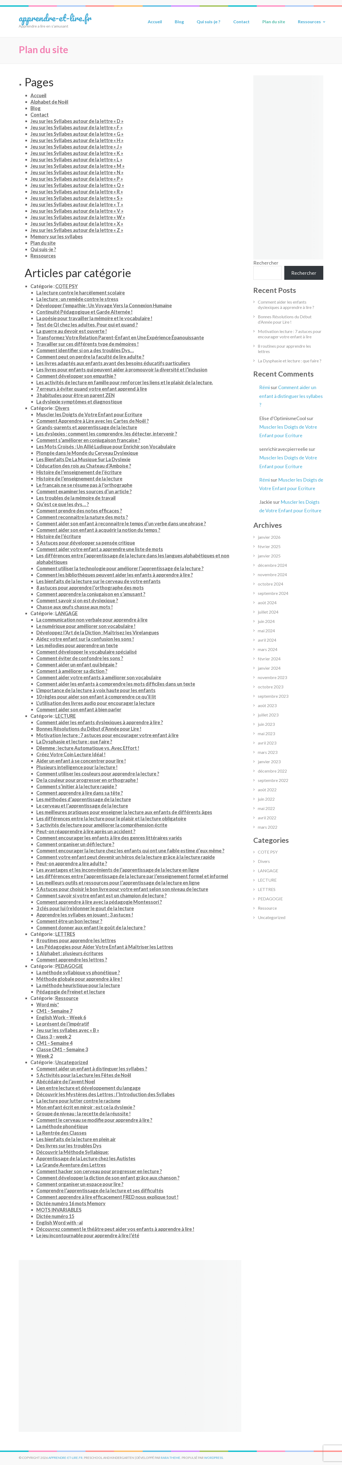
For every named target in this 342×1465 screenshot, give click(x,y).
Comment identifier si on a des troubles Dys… (85, 350)
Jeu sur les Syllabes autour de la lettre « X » (76, 224)
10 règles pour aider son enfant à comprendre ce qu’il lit (96, 697)
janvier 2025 (269, 555)
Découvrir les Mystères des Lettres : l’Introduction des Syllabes (105, 1094)
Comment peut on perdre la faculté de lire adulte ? (90, 357)
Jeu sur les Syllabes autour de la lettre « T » (76, 204)
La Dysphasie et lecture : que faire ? (74, 742)
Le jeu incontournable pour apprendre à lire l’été (87, 1235)
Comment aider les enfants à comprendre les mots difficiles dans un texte (115, 684)
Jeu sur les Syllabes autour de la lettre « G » (76, 134)
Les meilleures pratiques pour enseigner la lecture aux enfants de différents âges (124, 812)
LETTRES (65, 934)
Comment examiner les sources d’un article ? (84, 491)
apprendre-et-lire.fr (55, 17)
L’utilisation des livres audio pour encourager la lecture (95, 703)
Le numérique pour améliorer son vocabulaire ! (85, 626)
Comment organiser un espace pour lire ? (79, 1184)
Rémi (264, 387)
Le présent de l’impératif (62, 1024)
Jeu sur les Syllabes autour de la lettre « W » (77, 217)
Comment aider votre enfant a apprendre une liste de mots (99, 549)
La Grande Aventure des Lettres (71, 1165)
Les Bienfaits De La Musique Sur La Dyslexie (83, 459)
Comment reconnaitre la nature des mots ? (82, 517)
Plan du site (273, 21)
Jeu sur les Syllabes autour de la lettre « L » (76, 159)
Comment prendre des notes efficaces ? (79, 511)
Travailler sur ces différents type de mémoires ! (87, 344)
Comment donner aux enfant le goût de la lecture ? (91, 928)
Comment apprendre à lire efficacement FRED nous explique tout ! (107, 1197)
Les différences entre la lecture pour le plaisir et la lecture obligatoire (111, 818)
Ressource (66, 998)
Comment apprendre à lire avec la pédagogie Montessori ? (99, 902)
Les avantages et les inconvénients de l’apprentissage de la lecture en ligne (117, 870)
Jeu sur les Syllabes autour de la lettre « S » (76, 198)
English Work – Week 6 (61, 1017)
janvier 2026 (269, 537)
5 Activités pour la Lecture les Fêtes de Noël (83, 1075)
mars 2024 (267, 649)
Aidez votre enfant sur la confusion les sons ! (85, 639)
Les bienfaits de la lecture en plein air (76, 1139)
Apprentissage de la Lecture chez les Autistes (85, 1158)
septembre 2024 (273, 593)
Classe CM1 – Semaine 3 (62, 1049)
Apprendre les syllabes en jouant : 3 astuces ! (84, 915)
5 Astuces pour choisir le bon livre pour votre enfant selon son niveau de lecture (122, 889)
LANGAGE (66, 613)
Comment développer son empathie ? (76, 376)
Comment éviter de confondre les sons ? (79, 658)
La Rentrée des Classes (61, 1133)
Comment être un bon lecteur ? (69, 921)
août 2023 (267, 705)
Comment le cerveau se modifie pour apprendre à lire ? (94, 1120)
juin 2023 (266, 724)
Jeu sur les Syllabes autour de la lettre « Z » (76, 230)
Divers (62, 408)
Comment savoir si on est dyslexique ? (77, 600)
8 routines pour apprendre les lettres (76, 940)
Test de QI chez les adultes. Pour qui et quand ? (87, 325)
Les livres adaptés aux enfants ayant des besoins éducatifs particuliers (113, 363)
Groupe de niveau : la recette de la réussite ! (83, 1114)
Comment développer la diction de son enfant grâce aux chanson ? (108, 1178)
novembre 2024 (272, 574)
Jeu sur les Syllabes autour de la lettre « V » (76, 211)
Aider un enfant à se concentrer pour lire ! (81, 761)
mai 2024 (266, 630)
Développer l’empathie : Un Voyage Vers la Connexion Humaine (104, 305)
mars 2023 (267, 752)
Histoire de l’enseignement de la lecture (79, 479)
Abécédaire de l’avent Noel (65, 1081)
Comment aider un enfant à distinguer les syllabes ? (91, 1069)
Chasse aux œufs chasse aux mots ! (74, 607)
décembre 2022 (272, 770)
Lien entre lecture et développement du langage (88, 1088)
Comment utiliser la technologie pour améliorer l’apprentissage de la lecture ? (120, 568)
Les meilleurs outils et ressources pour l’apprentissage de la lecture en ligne (118, 883)
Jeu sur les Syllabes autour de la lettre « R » (76, 192)
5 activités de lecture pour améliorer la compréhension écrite (101, 825)
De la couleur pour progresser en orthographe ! (87, 780)
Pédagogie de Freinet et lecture (70, 992)
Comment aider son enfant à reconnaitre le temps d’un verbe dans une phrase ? (121, 523)
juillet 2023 (268, 714)
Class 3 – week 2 (53, 1037)
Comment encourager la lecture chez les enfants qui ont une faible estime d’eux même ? (130, 851)
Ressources (309, 21)
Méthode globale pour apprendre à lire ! (79, 979)
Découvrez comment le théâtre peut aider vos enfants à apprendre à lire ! (115, 1229)
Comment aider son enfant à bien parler (78, 709)
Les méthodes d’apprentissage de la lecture (83, 799)
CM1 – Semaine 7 (54, 1011)
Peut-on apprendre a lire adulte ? (71, 863)
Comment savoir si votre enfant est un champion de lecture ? (101, 895)
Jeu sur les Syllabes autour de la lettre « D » (76, 121)
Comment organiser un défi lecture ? (75, 844)
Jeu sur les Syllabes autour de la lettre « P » (76, 179)
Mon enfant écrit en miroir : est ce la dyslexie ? (85, 1107)
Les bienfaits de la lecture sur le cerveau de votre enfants (98, 581)
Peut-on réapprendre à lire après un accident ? (85, 831)
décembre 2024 (272, 565)
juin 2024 (266, 621)
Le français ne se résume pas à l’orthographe (84, 485)
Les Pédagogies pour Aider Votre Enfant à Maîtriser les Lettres (104, 947)
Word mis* (47, 1004)
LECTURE (65, 716)
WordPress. (214, 1458)
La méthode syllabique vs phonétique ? (78, 972)
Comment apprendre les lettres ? (71, 960)
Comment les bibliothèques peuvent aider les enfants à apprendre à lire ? (114, 575)
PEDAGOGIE (69, 966)
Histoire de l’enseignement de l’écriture (79, 472)
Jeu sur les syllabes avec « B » (67, 1030)
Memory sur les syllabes (56, 236)
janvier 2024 (269, 668)
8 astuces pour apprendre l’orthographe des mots (90, 588)
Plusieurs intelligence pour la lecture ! (77, 767)
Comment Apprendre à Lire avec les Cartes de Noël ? (92, 421)
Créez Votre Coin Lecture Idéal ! (71, 754)
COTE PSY (66, 286)
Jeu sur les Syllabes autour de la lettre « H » (76, 140)
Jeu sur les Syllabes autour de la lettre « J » (76, 147)
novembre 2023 (272, 677)
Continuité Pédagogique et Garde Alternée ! (84, 312)
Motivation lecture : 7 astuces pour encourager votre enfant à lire (107, 735)
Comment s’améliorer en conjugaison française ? (88, 440)
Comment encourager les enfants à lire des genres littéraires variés (109, 838)
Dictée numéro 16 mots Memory (71, 1203)
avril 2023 (267, 742)
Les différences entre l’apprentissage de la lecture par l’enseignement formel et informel (132, 876)
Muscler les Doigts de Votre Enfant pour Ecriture (89, 414)
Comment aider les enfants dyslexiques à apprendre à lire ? (99, 722)
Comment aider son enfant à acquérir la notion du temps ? (98, 530)
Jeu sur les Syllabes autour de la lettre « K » (76, 153)
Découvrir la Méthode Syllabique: (72, 1152)
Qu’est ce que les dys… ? (62, 504)
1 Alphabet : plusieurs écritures (69, 953)
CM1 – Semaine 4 (54, 1043)
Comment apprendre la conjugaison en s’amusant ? (90, 594)
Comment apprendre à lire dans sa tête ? (79, 793)
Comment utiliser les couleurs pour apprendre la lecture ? (97, 774)
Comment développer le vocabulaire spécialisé (86, 652)
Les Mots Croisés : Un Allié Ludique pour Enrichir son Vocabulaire (106, 446)
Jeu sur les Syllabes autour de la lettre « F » (76, 127)
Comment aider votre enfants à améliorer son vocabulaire (98, 677)
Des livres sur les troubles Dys (69, 1146)
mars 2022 (267, 827)
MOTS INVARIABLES (58, 1210)
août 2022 (267, 789)
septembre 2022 (273, 780)
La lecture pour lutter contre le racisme (78, 1101)
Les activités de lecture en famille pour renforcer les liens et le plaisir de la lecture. (124, 382)
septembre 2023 (273, 696)
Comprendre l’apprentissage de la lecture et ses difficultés (100, 1190)
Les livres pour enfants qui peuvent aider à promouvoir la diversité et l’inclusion (121, 370)
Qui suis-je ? (208, 21)
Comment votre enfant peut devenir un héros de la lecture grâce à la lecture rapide (125, 857)
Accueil (155, 21)
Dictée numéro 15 (55, 1216)
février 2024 (269, 658)
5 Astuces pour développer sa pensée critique (85, 543)
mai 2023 (266, 733)
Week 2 (44, 1056)
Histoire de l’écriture (58, 536)
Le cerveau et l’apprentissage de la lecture (82, 806)
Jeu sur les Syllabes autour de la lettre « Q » (77, 185)
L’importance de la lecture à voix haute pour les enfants (96, 690)
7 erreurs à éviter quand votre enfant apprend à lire (91, 389)
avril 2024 (267, 639)
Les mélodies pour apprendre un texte (77, 645)
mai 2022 (266, 808)
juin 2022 (266, 798)
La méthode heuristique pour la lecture (78, 985)
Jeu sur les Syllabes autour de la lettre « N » (76, 172)
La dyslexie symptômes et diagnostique (79, 402)
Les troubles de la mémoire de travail (76, 498)
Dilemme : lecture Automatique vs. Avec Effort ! (87, 748)
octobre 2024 (270, 583)
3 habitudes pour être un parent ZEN (75, 395)
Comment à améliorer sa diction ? (71, 671)
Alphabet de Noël (49, 102)
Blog (179, 21)
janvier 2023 (269, 761)
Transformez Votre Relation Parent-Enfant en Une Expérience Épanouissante (120, 337)
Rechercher (265, 263)
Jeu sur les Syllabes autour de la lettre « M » (77, 166)
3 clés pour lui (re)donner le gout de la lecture (85, 908)
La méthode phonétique (62, 1126)
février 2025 (269, 546)
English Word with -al (59, 1223)
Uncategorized (71, 1062)
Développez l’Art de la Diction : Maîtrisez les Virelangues (97, 632)
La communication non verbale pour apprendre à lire (91, 620)
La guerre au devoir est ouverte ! (71, 331)
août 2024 (267, 602)
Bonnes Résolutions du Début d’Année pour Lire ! (88, 729)
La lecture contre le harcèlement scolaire (80, 293)
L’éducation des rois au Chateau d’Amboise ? (83, 466)
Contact (241, 21)
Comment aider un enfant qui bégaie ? (76, 665)
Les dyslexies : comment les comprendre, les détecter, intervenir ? (106, 434)
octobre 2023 (270, 686)
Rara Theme (170, 1458)
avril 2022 (267, 817)
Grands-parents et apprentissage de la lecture (86, 427)
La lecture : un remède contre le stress (77, 299)
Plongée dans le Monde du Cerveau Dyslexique (87, 453)
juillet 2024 (268, 611)
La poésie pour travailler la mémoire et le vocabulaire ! (94, 318)
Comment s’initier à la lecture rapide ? (76, 786)
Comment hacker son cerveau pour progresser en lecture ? (99, 1171)
